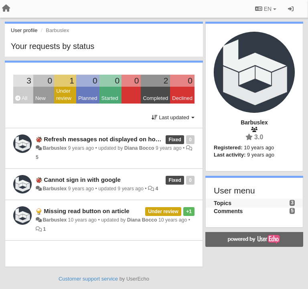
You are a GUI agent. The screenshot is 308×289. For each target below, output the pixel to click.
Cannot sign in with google (82, 179)
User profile (24, 30)
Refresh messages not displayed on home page (112, 139)
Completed (155, 98)
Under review (63, 95)
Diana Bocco (139, 148)
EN (265, 9)
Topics (222, 203)
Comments (228, 211)
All (21, 98)
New (40, 98)
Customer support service (88, 279)
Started (109, 98)
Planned (87, 98)
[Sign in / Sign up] (291, 9)
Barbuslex (55, 148)
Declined (182, 98)
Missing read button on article (86, 211)
